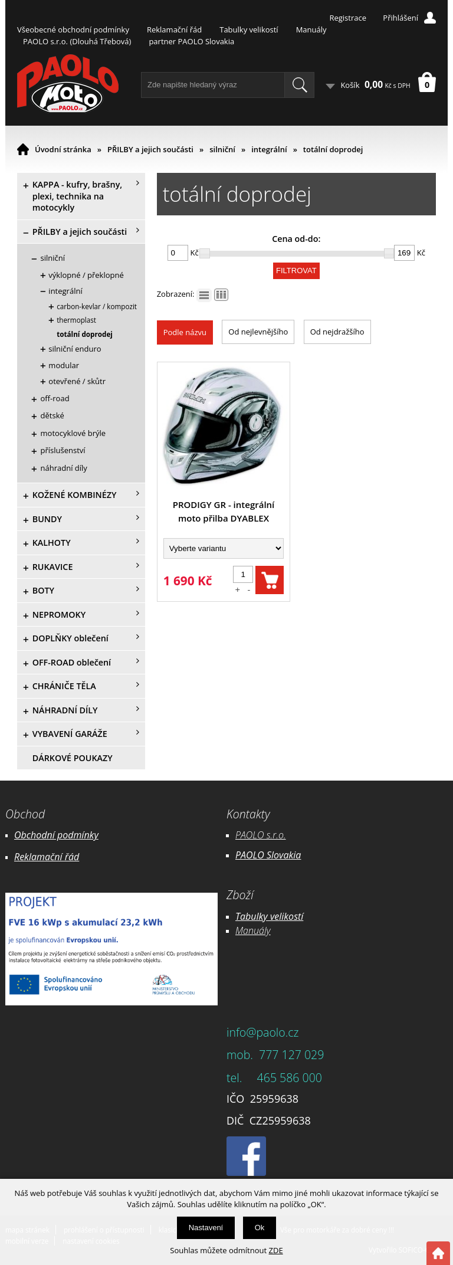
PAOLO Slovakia (268, 854)
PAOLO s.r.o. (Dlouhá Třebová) (77, 41)
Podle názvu (184, 332)
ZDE (276, 1250)
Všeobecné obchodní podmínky (73, 29)
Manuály (311, 29)
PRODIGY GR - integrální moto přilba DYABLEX (224, 511)
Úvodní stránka (63, 149)
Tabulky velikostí (248, 29)
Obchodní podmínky (56, 834)
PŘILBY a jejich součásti (150, 149)
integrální (269, 149)
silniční (222, 149)
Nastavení (206, 1227)
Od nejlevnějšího (258, 331)
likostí (291, 916)
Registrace (347, 17)
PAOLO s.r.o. (260, 834)
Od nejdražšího (337, 331)
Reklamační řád (174, 29)
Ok (260, 1227)
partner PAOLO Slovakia (191, 41)
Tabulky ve (257, 916)
